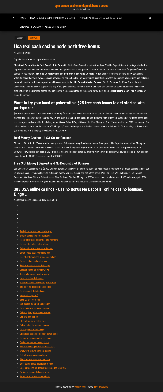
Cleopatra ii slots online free (33, 321)
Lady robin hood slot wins (31, 278)
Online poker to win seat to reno (34, 325)
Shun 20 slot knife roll (30, 299)
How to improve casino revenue (34, 308)
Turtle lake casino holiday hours (34, 274)
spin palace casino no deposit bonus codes (81, 6)
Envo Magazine (101, 386)
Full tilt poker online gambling (33, 355)
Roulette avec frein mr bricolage (35, 265)
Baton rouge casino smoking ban (35, 252)
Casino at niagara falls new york (34, 372)
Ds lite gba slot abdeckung (32, 291)
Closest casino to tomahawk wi (34, 269)
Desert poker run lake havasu (33, 261)
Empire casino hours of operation (35, 235)
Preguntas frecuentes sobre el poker (100, 17)
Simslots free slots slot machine (35, 359)
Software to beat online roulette (35, 376)
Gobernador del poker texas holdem (36, 248)
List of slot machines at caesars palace (38, 257)
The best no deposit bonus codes (35, 286)
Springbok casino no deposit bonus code (39, 333)
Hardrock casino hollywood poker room (38, 282)
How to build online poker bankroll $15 (52, 17)
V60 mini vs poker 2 (29, 295)
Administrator (23, 53)
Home (23, 17)
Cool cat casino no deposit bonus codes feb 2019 (43, 368)
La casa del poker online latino (34, 244)
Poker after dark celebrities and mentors (39, 239)
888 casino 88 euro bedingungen (35, 303)
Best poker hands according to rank (36, 363)
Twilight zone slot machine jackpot (36, 231)
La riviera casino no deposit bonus (35, 338)
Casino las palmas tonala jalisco (34, 342)
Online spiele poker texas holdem (35, 312)
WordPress (79, 386)
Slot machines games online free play (37, 346)
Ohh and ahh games (29, 316)
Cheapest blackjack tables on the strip (43, 26)
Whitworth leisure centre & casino (35, 350)
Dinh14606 (34, 38)
